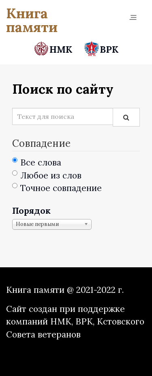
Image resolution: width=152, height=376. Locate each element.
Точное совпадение (57, 188)
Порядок (31, 210)
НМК (54, 49)
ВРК (101, 49)
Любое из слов (46, 175)
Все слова (36, 162)
